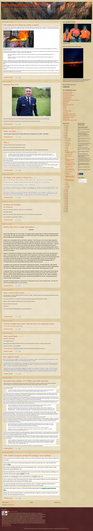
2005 (65, 211)
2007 (65, 208)
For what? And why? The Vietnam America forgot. (13, 326)
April (66, 182)
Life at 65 (64, 107)
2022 (65, 132)
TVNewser (44, 28)
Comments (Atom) (10, 504)
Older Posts (57, 502)
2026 (65, 125)
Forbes (9, 464)
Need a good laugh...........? (13, 336)
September (67, 143)
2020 (65, 135)
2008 (65, 206)
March (66, 184)
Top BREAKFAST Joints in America (69, 115)
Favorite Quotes (66, 101)
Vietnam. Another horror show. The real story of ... (70, 169)
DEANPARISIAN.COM (21, 5)
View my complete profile (6, 525)
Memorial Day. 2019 (11, 85)
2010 (65, 203)
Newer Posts (5, 502)
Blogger (67, 528)
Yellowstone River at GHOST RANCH (70, 120)
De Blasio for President (11, 205)
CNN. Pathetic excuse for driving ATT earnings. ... (70, 180)
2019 (65, 137)
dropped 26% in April (20, 67)
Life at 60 (64, 106)
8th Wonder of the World (67, 93)
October (66, 142)
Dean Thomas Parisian (13, 511)
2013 (65, 198)
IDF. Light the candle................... (15, 357)
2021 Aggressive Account (67, 92)
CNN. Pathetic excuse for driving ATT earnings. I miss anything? (27, 456)
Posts (80, 179)
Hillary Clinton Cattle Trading (68, 104)
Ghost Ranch (65, 103)
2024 (65, 128)
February (67, 186)
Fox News (33, 28)
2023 (65, 130)
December (67, 138)
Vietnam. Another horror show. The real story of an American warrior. (28, 324)
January (66, 187)
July (66, 147)
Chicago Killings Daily (67, 98)
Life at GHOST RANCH (67, 110)
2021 (65, 133)
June (66, 148)
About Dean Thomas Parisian (68, 95)
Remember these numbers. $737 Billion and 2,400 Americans (25, 381)
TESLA (6, 143)
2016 (65, 193)
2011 (65, 201)
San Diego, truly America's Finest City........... (19, 177)
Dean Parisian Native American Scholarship (71, 100)
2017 (65, 191)
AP (46, 391)
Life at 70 (64, 109)
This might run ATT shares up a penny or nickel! (21, 25)
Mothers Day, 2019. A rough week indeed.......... (20, 227)
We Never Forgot (66, 118)
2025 (65, 127)
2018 (65, 189)
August (66, 145)
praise (22, 473)
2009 (65, 205)
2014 (65, 196)
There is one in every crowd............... (17, 293)
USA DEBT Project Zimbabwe (68, 117)
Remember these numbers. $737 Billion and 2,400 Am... (70, 177)
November (67, 140)
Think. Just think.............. (12, 131)
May (66, 150)
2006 (65, 210)
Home (31, 502)
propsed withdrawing (40, 398)
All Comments (81, 181)
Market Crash (65, 112)
